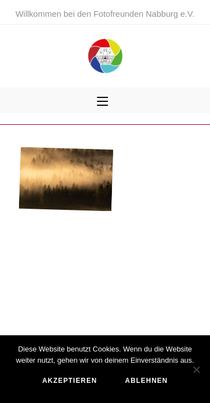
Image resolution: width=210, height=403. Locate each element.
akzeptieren (69, 381)
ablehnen (146, 381)
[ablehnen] (196, 369)
